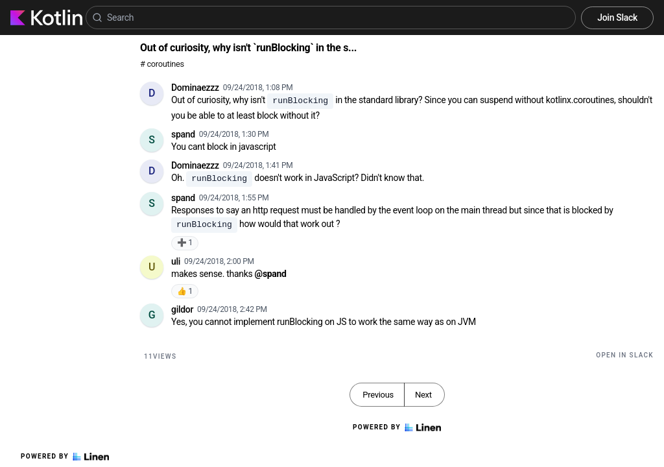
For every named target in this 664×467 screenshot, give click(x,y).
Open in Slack (625, 355)
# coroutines (162, 64)
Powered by (65, 457)
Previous (378, 395)
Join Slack (617, 17)
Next (423, 395)
